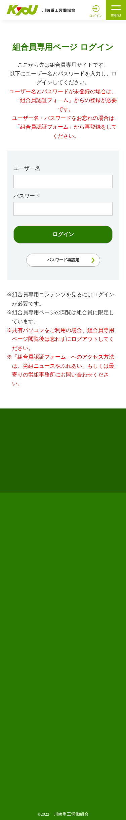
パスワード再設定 (63, 260)
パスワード (26, 196)
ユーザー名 (26, 168)
